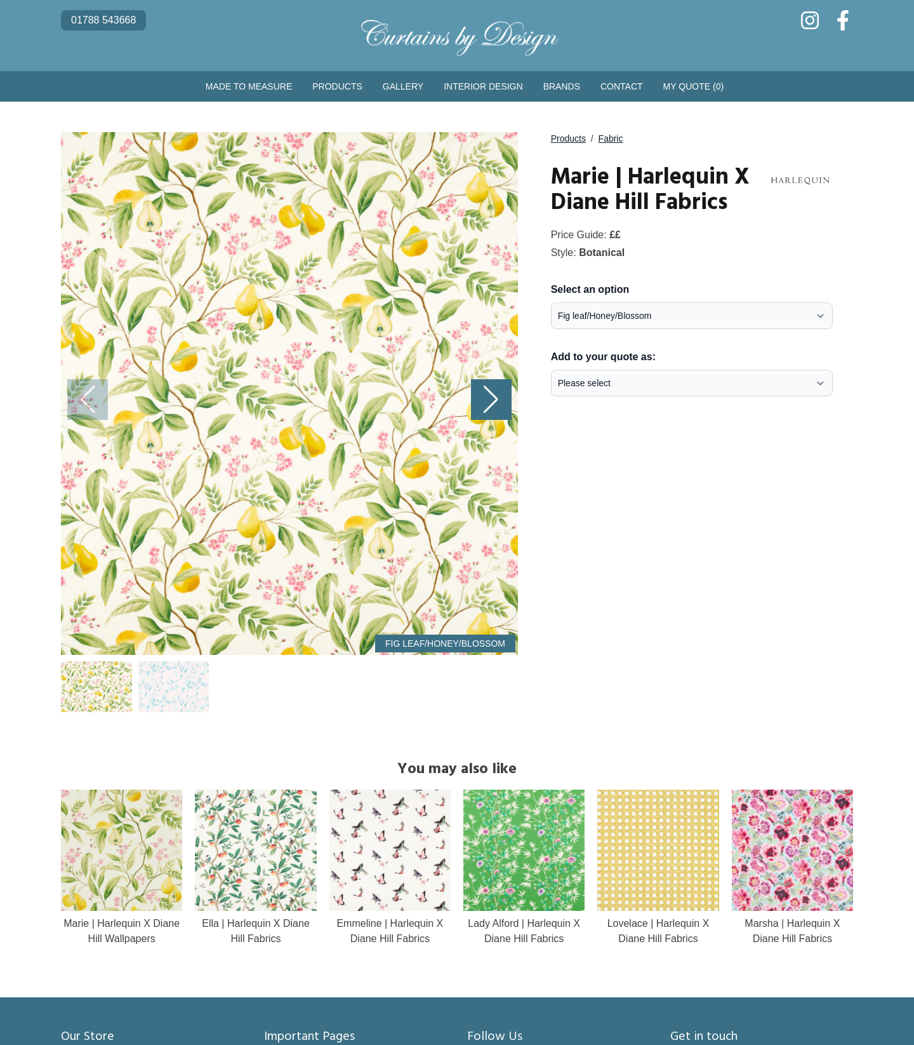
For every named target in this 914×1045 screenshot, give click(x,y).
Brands (561, 86)
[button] (491, 399)
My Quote (693, 86)
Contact (621, 86)
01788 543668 (103, 20)
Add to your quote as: (603, 356)
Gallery (403, 86)
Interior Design (483, 86)
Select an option (590, 289)
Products (337, 86)
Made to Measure (249, 86)
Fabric (611, 138)
